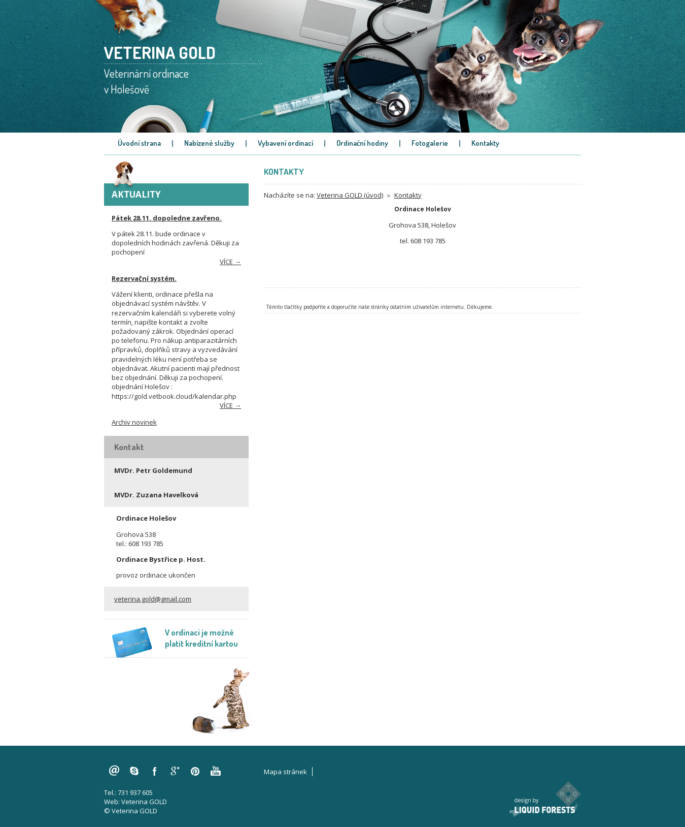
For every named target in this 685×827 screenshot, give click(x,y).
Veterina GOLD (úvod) (350, 195)
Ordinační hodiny (362, 143)
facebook (155, 771)
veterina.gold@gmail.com (152, 598)
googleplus (175, 771)
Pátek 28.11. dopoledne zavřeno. (167, 217)
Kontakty (485, 143)
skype (134, 771)
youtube (216, 771)
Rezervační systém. (144, 278)
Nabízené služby (209, 143)
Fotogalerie (430, 143)
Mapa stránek (285, 771)
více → (230, 261)
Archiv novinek (134, 422)
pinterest (195, 771)
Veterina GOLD (144, 801)
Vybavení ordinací (285, 143)
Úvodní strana (139, 143)
